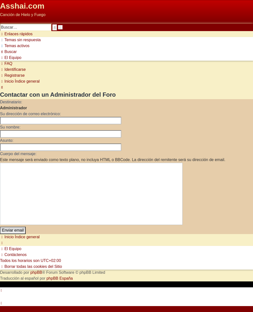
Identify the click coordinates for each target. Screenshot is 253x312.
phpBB (36, 272)
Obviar (6, 20)
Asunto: (6, 140)
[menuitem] (20, 40)
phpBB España (59, 278)
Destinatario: (11, 102)
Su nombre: (10, 127)
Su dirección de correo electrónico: (30, 114)
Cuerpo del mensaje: (18, 154)
